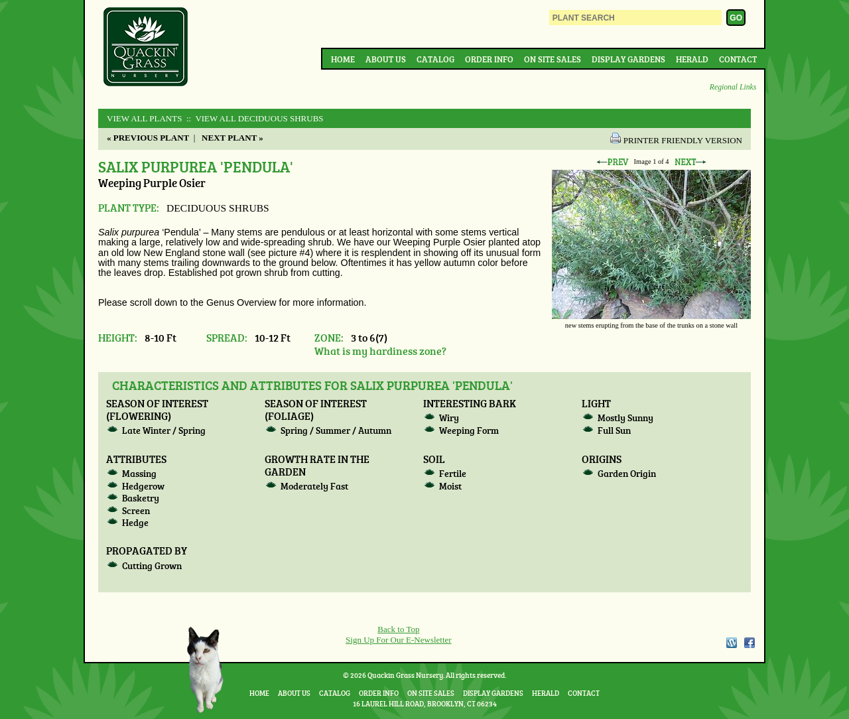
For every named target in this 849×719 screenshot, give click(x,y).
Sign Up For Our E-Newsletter (399, 640)
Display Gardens (628, 59)
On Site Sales (552, 59)
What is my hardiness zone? (380, 351)
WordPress (731, 643)
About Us (385, 59)
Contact (738, 59)
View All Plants (144, 118)
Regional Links (733, 87)
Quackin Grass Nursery (145, 48)
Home (343, 59)
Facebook (749, 643)
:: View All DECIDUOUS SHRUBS (254, 118)
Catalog (435, 59)
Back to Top (398, 629)
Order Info (489, 59)
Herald (692, 59)
